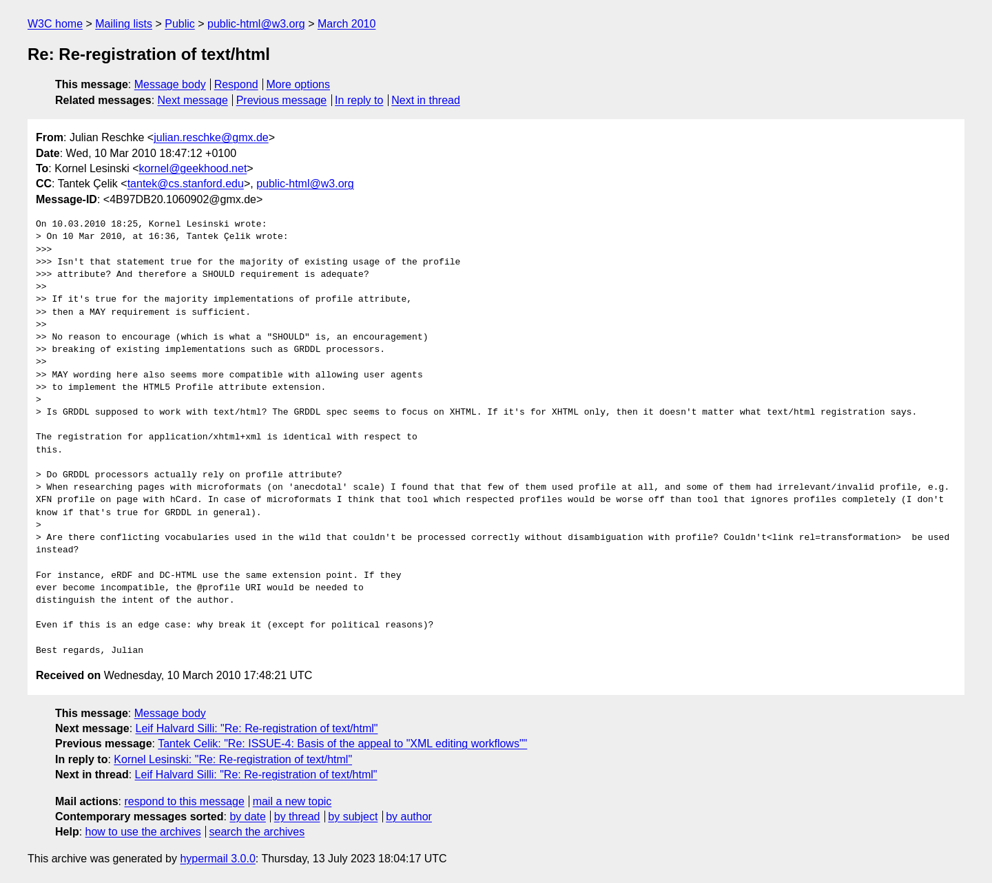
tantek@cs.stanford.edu (185, 183)
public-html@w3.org (256, 24)
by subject (353, 816)
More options (299, 84)
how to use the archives (143, 832)
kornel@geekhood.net (193, 168)
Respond (236, 84)
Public (180, 24)
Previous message (281, 100)
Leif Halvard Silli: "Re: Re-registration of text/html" (257, 728)
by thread (297, 816)
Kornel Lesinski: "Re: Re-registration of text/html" (233, 759)
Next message (193, 100)
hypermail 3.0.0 (217, 858)
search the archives (257, 832)
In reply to (359, 100)
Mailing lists (123, 24)
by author (409, 816)
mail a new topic (292, 801)
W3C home (55, 24)
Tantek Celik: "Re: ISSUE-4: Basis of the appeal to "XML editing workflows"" (342, 743)
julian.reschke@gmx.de (211, 137)
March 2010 (347, 24)
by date (247, 816)
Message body (170, 84)
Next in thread (425, 100)
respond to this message (184, 801)
